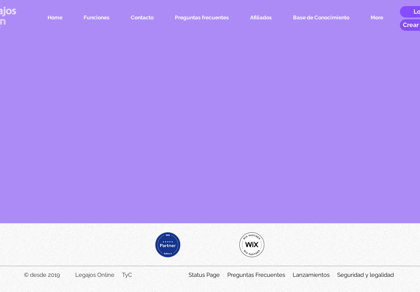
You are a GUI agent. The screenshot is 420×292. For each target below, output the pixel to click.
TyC (127, 274)
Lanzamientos (311, 274)
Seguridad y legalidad (365, 274)
